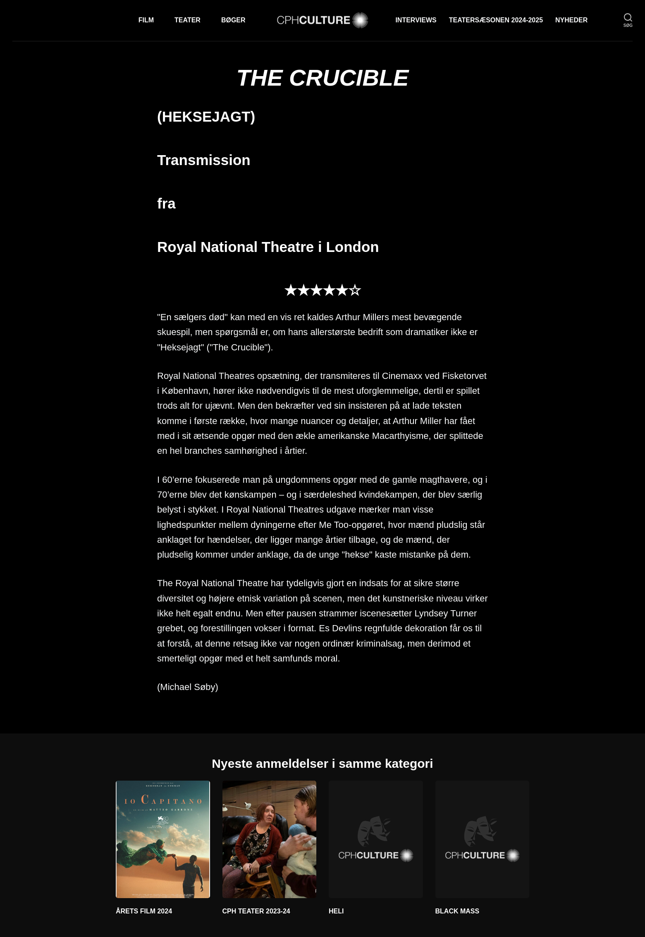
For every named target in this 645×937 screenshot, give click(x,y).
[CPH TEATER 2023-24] (269, 839)
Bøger (233, 20)
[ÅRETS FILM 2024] (163, 839)
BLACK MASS (457, 911)
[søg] (628, 20)
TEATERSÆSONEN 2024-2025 (496, 20)
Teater (187, 20)
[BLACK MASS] (482, 839)
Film (146, 20)
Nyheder (571, 20)
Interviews (415, 20)
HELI (336, 911)
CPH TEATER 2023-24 (256, 911)
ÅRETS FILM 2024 (144, 911)
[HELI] (376, 839)
